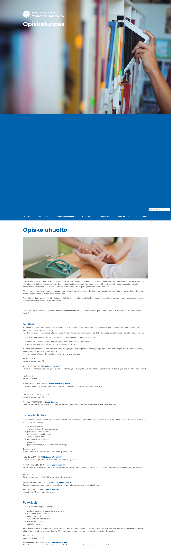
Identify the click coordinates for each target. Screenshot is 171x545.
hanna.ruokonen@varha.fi (60, 482)
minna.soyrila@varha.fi (56, 465)
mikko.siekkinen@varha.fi (59, 384)
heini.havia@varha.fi (52, 457)
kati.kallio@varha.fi (51, 489)
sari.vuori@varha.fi (50, 402)
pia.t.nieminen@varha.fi (57, 542)
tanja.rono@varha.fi (53, 366)
